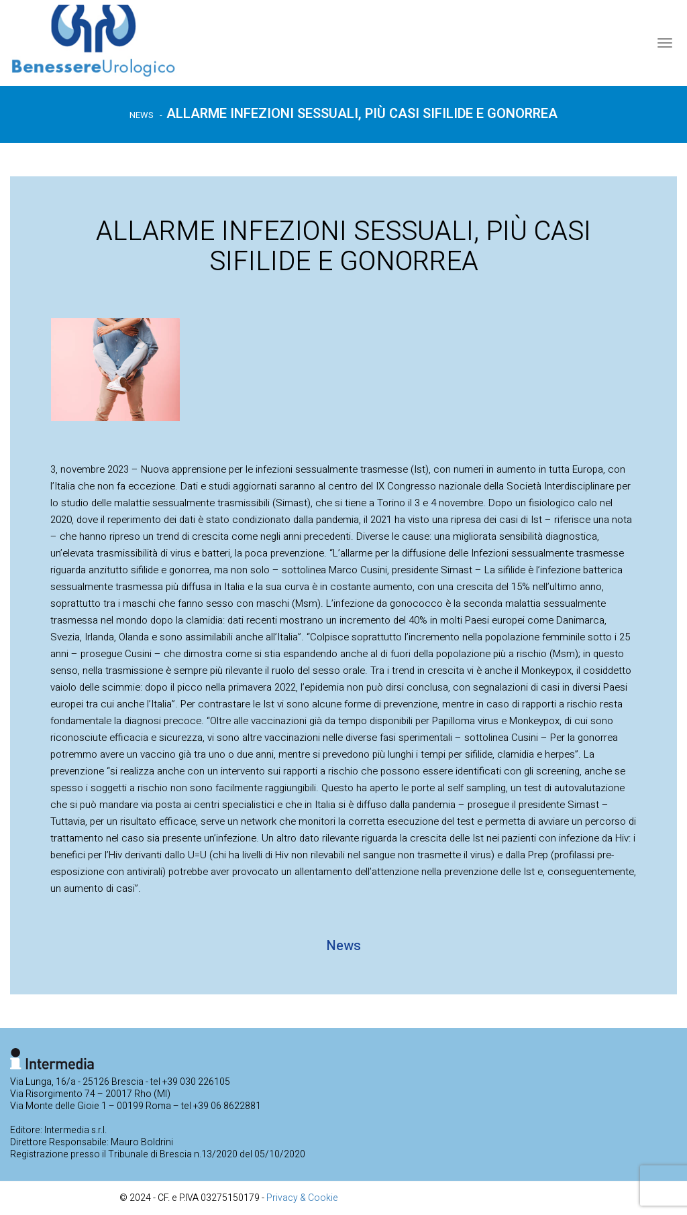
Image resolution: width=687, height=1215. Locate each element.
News (141, 115)
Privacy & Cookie (302, 1198)
